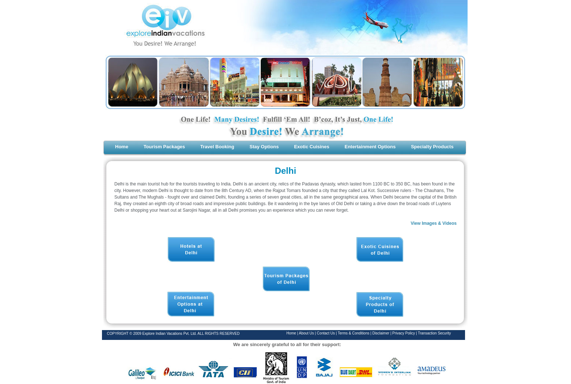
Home (291, 333)
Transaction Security (434, 333)
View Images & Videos (434, 223)
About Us (306, 333)
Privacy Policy (404, 333)
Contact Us (326, 333)
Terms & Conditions (354, 333)
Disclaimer (381, 333)
